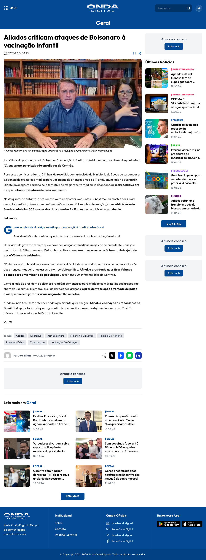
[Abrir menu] (10, 8)
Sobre (59, 523)
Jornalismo (24, 355)
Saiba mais (72, 381)
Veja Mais (173, 224)
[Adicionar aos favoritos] (134, 53)
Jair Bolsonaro (55, 335)
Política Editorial (66, 535)
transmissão (37, 342)
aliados (20, 335)
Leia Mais (72, 496)
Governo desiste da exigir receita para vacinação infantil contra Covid (59, 227)
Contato (60, 529)
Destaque (35, 335)
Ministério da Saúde (82, 335)
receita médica (15, 342)
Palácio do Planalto (111, 335)
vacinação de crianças (64, 342)
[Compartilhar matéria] (140, 53)
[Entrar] (199, 8)
